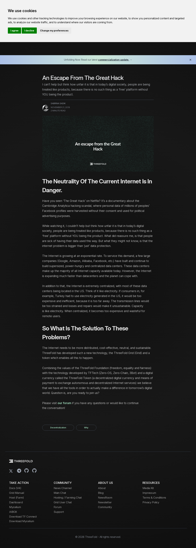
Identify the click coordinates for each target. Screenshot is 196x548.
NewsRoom (105, 497)
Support (59, 511)
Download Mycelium (21, 521)
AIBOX (13, 511)
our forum (64, 403)
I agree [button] (14, 30)
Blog (100, 492)
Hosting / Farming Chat (68, 497)
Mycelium (15, 507)
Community (105, 507)
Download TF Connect (23, 516)
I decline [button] (29, 30)
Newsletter (105, 502)
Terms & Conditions (154, 497)
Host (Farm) (16, 497)
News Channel (63, 488)
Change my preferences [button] (54, 30)
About (102, 488)
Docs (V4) (15, 488)
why (86, 427)
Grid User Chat (63, 502)
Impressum (149, 492)
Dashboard (16, 502)
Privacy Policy (151, 502)
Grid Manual (16, 492)
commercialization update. (113, 59)
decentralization (58, 427)
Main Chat (60, 492)
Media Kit (148, 488)
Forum (58, 507)
